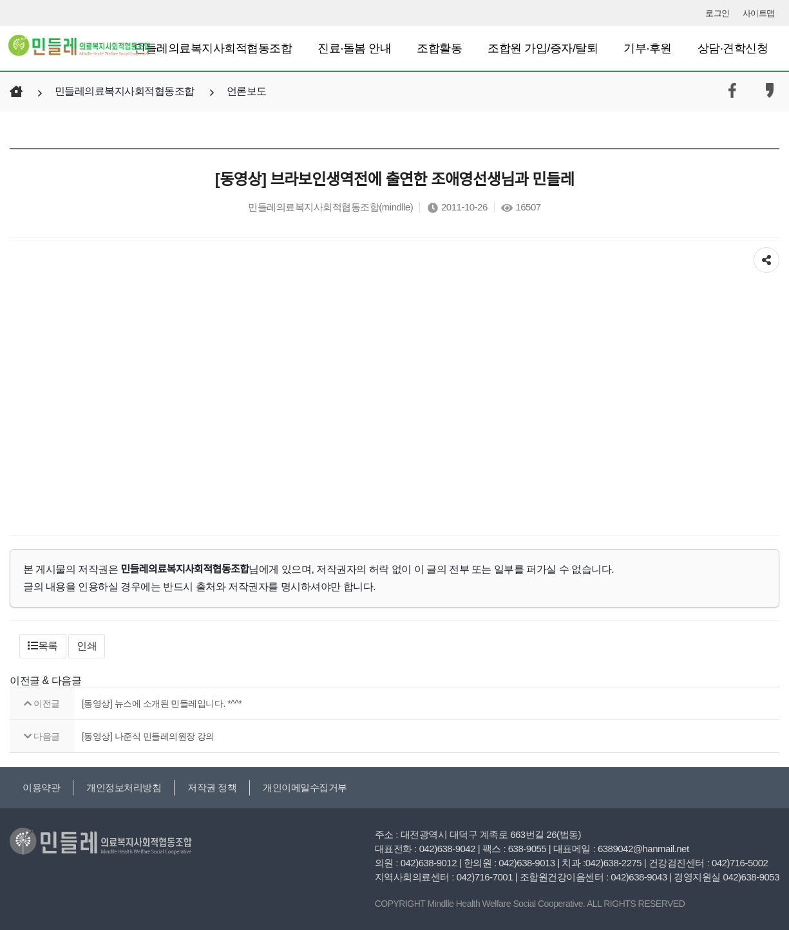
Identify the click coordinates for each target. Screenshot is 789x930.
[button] (42, 646)
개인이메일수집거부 (305, 787)
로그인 (717, 13)
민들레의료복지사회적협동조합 (213, 48)
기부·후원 (647, 48)
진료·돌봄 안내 (354, 48)
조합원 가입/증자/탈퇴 (543, 48)
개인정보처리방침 (123, 787)
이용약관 (41, 787)
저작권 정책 (211, 787)
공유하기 (766, 257)
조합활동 (439, 48)
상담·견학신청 (733, 48)
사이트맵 (759, 13)
